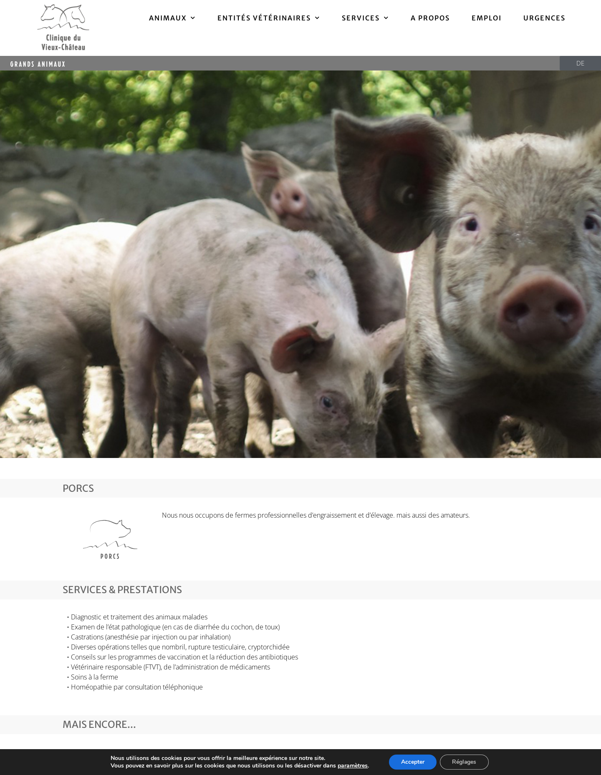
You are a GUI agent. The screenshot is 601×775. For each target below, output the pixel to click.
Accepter (412, 762)
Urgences (544, 18)
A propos (430, 18)
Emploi (487, 18)
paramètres (352, 766)
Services (365, 17)
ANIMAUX (172, 17)
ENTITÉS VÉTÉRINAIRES (268, 17)
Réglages (464, 762)
